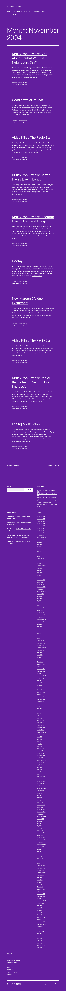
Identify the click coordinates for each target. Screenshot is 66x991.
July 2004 (39, 933)
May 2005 (39, 910)
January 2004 (40, 947)
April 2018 (39, 549)
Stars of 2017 (10, 967)
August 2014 (40, 650)
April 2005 (39, 912)
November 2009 (41, 783)
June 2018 (39, 544)
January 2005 (40, 919)
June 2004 (39, 936)
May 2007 (39, 854)
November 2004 (41, 924)
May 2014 (39, 657)
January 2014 (40, 666)
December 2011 (41, 725)
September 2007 (41, 844)
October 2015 (40, 617)
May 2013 (39, 685)
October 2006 (40, 870)
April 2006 (39, 884)
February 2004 (41, 945)
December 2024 (41, 519)
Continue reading (31, 77)
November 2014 (41, 643)
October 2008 (40, 814)
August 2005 (40, 903)
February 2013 (41, 692)
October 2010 (40, 758)
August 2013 (40, 678)
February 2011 (41, 748)
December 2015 (41, 612)
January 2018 (40, 556)
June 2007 (39, 851)
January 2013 (40, 694)
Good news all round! (27, 100)
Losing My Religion (26, 424)
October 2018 (40, 535)
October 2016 (40, 589)
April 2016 (39, 603)
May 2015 (39, 629)
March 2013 (40, 690)
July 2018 (39, 542)
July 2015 (39, 624)
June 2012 (39, 711)
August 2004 (40, 931)
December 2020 (41, 528)
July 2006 (39, 877)
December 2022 (41, 523)
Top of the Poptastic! (12, 972)
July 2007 (39, 849)
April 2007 (39, 856)
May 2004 (39, 938)
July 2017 (39, 570)
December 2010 (41, 753)
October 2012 (40, 701)
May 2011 (39, 741)
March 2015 (40, 633)
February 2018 (41, 554)
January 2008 (40, 835)
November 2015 (41, 615)
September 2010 (41, 760)
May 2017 (39, 575)
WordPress (56, 984)
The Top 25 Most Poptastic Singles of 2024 (47, 494)
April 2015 (39, 631)
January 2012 (40, 722)
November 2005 (41, 896)
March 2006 (40, 886)
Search (9, 486)
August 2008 (40, 819)
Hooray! (17, 261)
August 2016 (40, 594)
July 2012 (39, 708)
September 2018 (41, 537)
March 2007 (40, 858)
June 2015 (39, 626)
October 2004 (40, 926)
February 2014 (41, 664)
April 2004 (39, 940)
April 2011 (39, 744)
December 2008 (41, 809)
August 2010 (40, 762)
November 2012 (41, 699)
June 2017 (39, 572)
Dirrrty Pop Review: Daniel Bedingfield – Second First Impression (31, 382)
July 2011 (39, 736)
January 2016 (40, 610)
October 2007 (40, 842)
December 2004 (41, 922)
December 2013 (41, 669)
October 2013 (40, 673)
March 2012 (40, 718)
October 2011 (40, 729)
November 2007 (41, 840)
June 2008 (39, 823)
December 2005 (41, 894)
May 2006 (39, 882)
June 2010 (39, 767)
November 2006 (41, 868)
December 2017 (41, 558)
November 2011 (41, 727)
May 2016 (39, 601)
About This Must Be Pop (14, 11)
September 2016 (41, 591)
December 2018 (41, 533)
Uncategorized (23, 84)
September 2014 (41, 647)
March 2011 (40, 746)
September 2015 (41, 619)
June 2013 (39, 683)
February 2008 (41, 833)
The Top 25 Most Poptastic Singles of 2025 (47, 491)
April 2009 (39, 800)
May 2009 (39, 797)
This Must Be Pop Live (14, 15)
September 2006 (41, 872)
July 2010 (39, 765)
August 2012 (40, 706)
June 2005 (39, 908)
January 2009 (40, 807)
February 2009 (41, 804)
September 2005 (41, 901)
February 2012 (41, 720)
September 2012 (41, 704)
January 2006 (40, 891)
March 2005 (40, 915)
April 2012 (39, 715)
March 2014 (40, 661)
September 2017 (41, 565)
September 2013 (41, 676)
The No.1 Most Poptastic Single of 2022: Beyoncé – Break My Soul (48, 501)
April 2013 (39, 687)
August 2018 (40, 540)
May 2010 (39, 769)
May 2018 (39, 547)
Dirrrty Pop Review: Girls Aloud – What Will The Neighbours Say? (29, 58)
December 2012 (41, 697)
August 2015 (40, 622)
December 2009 (41, 781)
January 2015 (40, 638)
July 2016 (39, 596)
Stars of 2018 (10, 969)
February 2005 (41, 917)
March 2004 (40, 943)
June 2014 (39, 655)
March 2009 (40, 802)
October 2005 (40, 898)
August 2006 (40, 875)
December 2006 (41, 865)
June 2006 (39, 879)
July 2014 (39, 652)
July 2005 (39, 905)
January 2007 (40, 863)
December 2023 (41, 521)
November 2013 (41, 671)
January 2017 (40, 582)
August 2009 (40, 790)
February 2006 (41, 889)
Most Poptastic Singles (13, 960)
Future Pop (27, 11)
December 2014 (41, 640)
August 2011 (40, 734)
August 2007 (40, 847)
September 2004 (41, 929)
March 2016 (40, 605)
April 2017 (39, 577)
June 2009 (39, 795)
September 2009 (41, 788)
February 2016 (41, 608)
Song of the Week (12, 962)
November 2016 (41, 586)
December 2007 (41, 837)
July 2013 (39, 680)
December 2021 (41, 526)
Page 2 (16, 466)
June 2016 (39, 598)
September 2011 (41, 732)
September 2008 (41, 816)
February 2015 (41, 636)
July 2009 (39, 793)
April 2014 (39, 659)
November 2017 (41, 561)
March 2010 (40, 774)
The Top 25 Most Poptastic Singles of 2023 (47, 498)
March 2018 (40, 551)
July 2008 (39, 821)
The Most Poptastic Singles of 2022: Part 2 (47, 505)
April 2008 (39, 828)
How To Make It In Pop (39, 11)
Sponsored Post (11, 965)
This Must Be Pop (14, 6)
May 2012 (39, 713)
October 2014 (40, 645)
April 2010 (39, 772)
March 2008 (40, 830)
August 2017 (40, 568)
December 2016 (41, 584)
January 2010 (40, 779)
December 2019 (41, 530)
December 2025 (41, 516)
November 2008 (41, 811)
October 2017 (40, 563)
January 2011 (40, 751)
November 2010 (41, 755)
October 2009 (40, 786)
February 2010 (41, 776)
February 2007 (41, 861)
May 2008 (39, 826)
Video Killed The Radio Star (32, 137)
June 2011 (39, 739)
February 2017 (41, 580)
